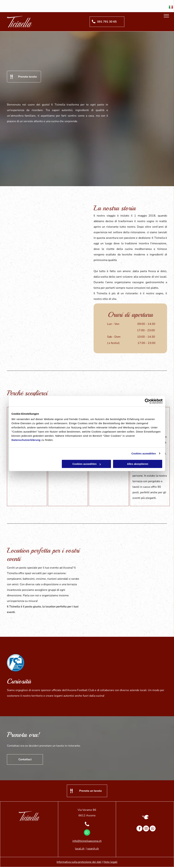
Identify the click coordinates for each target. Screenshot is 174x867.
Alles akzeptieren (137, 463)
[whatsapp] (87, 832)
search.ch (93, 849)
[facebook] (139, 829)
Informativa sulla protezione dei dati (79, 862)
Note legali (110, 862)
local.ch (79, 849)
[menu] (166, 15)
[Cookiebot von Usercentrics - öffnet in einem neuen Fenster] (147, 401)
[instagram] (146, 829)
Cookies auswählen (143, 453)
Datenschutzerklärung (26, 439)
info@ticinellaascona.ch (87, 841)
